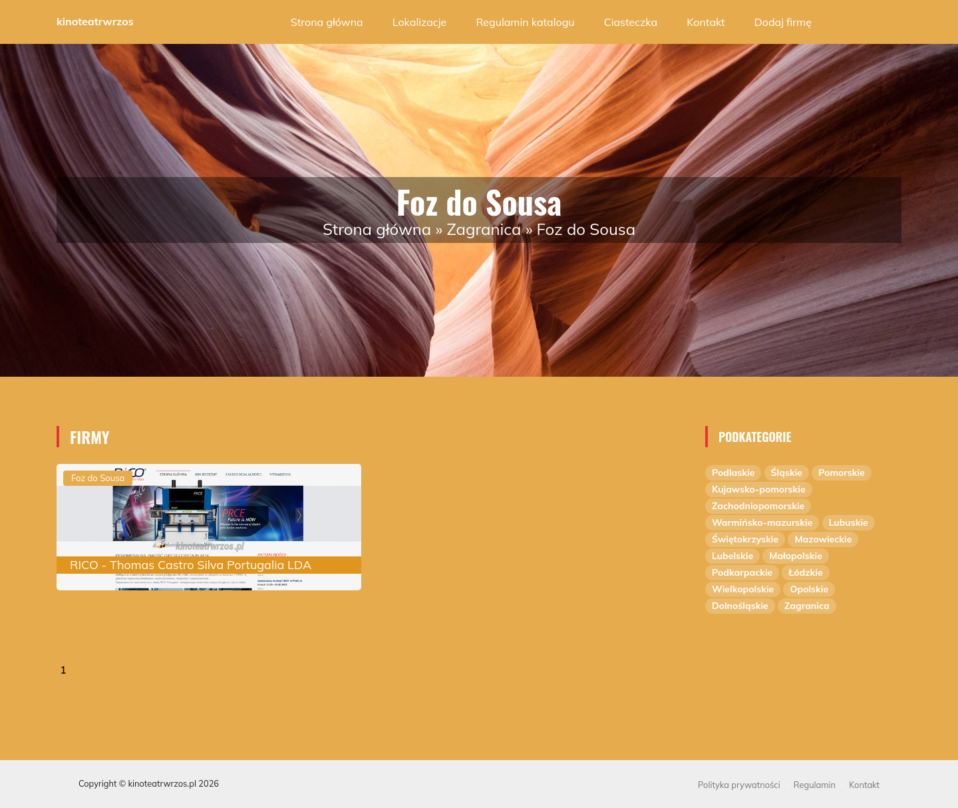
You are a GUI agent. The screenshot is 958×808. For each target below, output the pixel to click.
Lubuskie (848, 522)
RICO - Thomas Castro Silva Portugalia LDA (190, 564)
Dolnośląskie (740, 606)
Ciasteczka (630, 22)
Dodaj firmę (783, 22)
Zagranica (483, 229)
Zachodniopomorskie (758, 506)
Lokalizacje (419, 22)
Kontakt (705, 22)
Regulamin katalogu (525, 22)
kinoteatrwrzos (95, 21)
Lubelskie (732, 556)
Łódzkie (805, 572)
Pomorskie (841, 473)
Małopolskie (795, 556)
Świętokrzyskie (745, 539)
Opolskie (809, 589)
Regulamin (815, 784)
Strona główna (327, 22)
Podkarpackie (742, 572)
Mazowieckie (823, 539)
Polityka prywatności (739, 784)
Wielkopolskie (743, 589)
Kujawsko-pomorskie (759, 489)
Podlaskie (733, 473)
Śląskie (786, 473)
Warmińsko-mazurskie (762, 522)
